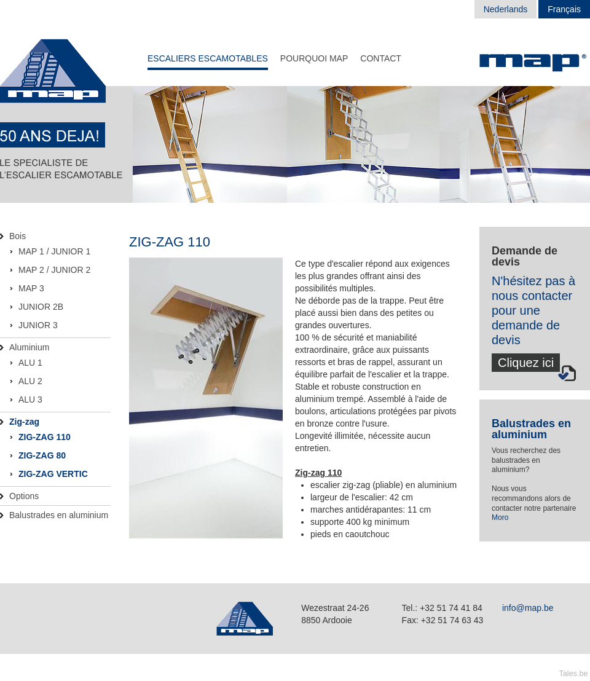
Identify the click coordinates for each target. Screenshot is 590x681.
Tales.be (573, 673)
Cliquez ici (526, 362)
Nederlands (506, 9)
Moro (500, 517)
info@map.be (527, 608)
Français (564, 9)
